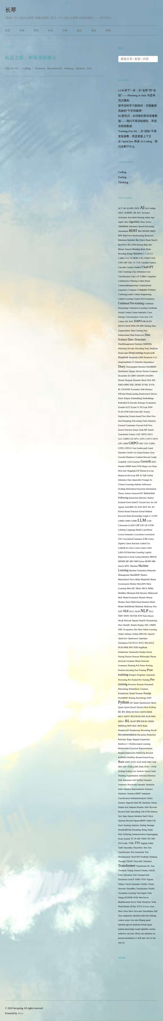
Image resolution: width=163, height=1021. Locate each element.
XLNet (133, 906)
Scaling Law (130, 771)
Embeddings (148, 398)
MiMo (150, 588)
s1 (136, 938)
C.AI (147, 253)
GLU (120, 439)
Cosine (128, 312)
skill (139, 938)
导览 (22, 30)
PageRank (143, 647)
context (121, 920)
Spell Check (148, 816)
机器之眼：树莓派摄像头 (30, 57)
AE (124, 208)
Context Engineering (142, 294)
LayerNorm (147, 530)
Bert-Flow (122, 245)
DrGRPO (149, 376)
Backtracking (138, 235)
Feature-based (135, 416)
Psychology (141, 698)
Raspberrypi (135, 730)
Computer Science (146, 289)
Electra (154, 394)
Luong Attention (142, 557)
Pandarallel (134, 652)
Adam (147, 217)
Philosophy (145, 656)
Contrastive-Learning (138, 308)
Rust (121, 761)
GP (131, 439)
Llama (143, 548)
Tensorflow (138, 848)
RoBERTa (122, 757)
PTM (135, 647)
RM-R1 (144, 721)
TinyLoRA (138, 861)
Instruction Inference (138, 498)
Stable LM (151, 820)
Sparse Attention (135, 816)
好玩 (50, 30)
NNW (126, 615)
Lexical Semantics (126, 534)
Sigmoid (129, 803)
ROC (134, 726)
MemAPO (141, 584)
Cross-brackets (132, 317)
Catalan (130, 267)
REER (149, 712)
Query (153, 703)
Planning (131, 665)
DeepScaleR (149, 353)
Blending (136, 249)
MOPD (148, 561)
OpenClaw (122, 638)
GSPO (152, 443)
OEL (147, 625)
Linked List (145, 543)
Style (120, 834)
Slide (127, 811)
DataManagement (126, 344)
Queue (121, 707)
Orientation (123, 643)
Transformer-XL (143, 866)
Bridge (130, 253)
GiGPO (129, 452)
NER (126, 611)
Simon (154, 803)
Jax (152, 502)
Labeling (122, 530)
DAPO (138, 321)
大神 (64, 30)
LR (146, 525)
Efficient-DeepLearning (128, 394)
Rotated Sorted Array (145, 757)
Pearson (135, 656)
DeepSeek (123, 357)
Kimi (129, 516)
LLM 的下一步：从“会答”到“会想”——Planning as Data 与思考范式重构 (137, 95)
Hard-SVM (136, 466)
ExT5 (128, 407)
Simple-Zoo (123, 807)
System (127, 839)
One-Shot (137, 629)
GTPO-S (128, 448)
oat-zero (130, 933)
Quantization (144, 703)
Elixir (120, 398)
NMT (120, 616)
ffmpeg (69, 68)
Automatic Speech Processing (141, 226)
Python (123, 702)
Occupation (128, 629)
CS (134, 262)
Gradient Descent (142, 457)
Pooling (149, 665)
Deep (147, 348)
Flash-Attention (149, 421)
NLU (151, 611)
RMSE (151, 721)
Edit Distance (146, 389)
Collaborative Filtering (128, 281)
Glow (152, 452)
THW (143, 838)
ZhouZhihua (148, 911)
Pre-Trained (133, 680)
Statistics (135, 825)
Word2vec (146, 902)
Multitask (139, 606)
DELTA (121, 326)
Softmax (154, 811)
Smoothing (135, 811)
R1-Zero (126, 711)
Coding (26, 68)
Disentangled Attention (136, 367)
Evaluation (151, 403)
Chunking (127, 272)
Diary (122, 366)
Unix (135, 875)
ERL (132, 385)
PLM (120, 647)
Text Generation (137, 852)
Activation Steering (136, 217)
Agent (121, 222)
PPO (131, 647)
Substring (127, 834)
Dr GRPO (132, 376)
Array (142, 222)
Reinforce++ (123, 744)
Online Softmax (125, 634)
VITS (143, 879)
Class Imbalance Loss (141, 272)
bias (147, 915)
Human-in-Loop (147, 471)
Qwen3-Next (143, 707)
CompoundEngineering (128, 285)
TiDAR (129, 861)
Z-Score (146, 906)
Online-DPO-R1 (139, 634)
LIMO (128, 520)
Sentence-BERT (134, 793)
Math (137, 579)
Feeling (122, 177)
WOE (135, 897)
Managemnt (123, 575)
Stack (120, 825)
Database (139, 344)
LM (137, 525)
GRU (141, 443)
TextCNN (135, 857)
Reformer (122, 739)
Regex (129, 739)
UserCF (131, 879)
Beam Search (151, 240)
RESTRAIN (136, 716)
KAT (140, 507)
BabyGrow (127, 235)
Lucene (131, 557)
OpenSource (133, 638)
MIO (131, 561)
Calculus (145, 262)
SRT (125, 767)
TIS (148, 839)
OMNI (152, 625)
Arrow (148, 222)
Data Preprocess (137, 335)
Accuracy (146, 213)
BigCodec (148, 245)
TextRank (145, 857)
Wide (139, 902)
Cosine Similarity (139, 312)
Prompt (147, 693)
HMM (128, 466)
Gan (134, 448)
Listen (137, 548)
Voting (121, 897)
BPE (120, 235)
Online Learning (150, 629)
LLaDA (131, 525)
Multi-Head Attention (140, 602)
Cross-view (144, 317)
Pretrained (149, 684)
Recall (154, 730)
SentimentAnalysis (139, 798)
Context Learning (125, 299)
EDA (149, 380)
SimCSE (137, 803)
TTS (137, 843)
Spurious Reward (125, 820)
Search (148, 771)
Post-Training (140, 670)
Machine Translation (138, 570)
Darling (148, 326)
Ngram (135, 620)
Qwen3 (133, 707)
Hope (154, 466)
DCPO (149, 321)
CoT (137, 276)
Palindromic (123, 652)
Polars (142, 665)
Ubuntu (144, 870)
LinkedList (123, 548)
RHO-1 (121, 721)
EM (153, 380)
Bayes (142, 240)
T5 (132, 839)
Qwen (126, 707)
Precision (132, 684)
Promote (139, 693)
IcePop (150, 475)
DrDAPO (141, 376)
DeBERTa (147, 344)
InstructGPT (137, 493)
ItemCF (135, 502)
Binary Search (125, 249)
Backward (149, 235)
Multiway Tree (150, 606)
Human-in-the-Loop (126, 475)
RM (139, 721)
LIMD (121, 521)
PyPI (149, 698)
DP (137, 326)
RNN (129, 726)
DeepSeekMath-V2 (126, 362)
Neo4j (120, 620)
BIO (140, 231)
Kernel (121, 511)
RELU (121, 716)
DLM (128, 326)
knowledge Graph (132, 929)
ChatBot (137, 267)
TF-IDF (137, 839)
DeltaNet (139, 362)
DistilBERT (151, 367)
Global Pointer (143, 452)
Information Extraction (135, 489)
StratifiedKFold (125, 830)
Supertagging (152, 834)
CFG (141, 258)
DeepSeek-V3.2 (150, 357)
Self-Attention (125, 780)
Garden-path (142, 448)
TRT (153, 839)
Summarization (139, 834)
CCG (127, 258)
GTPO (121, 448)
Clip (133, 276)
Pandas (142, 652)
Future (132, 434)
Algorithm (133, 221)
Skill (147, 807)
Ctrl (151, 317)
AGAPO (130, 208)
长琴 (10, 10)
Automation (123, 231)
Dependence (148, 362)
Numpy (141, 625)
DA (126, 321)
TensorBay (128, 848)
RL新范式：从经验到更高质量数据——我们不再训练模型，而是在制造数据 (138, 121)
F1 (138, 407)
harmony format (140, 924)
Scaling (121, 771)
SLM (144, 762)
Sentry (150, 798)
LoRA (149, 548)
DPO (142, 326)
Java (148, 502)
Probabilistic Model (126, 693)
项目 (93, 30)
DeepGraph (123, 353)
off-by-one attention (143, 933)
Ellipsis (127, 398)
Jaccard (142, 502)
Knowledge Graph (140, 516)
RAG (137, 712)
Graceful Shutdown (126, 457)
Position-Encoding (126, 670)
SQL (154, 762)
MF (127, 561)
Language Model (134, 530)
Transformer (127, 866)
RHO (153, 716)
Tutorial (137, 870)
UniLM (151, 870)
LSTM (151, 525)
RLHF (133, 721)
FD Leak (143, 407)
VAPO (138, 879)
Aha (126, 222)
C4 (151, 253)
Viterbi (151, 888)
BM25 (153, 231)
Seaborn (140, 771)
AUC (139, 213)
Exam (133, 407)
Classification (124, 276)
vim (120, 943)
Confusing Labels (125, 294)
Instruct (128, 493)
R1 (119, 711)
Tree (153, 866)
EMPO (126, 385)
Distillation (123, 371)
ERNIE (138, 385)
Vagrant (149, 879)
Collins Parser (144, 281)
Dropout (128, 380)
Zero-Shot (128, 911)
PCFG (141, 643)
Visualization (142, 888)
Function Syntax (132, 430)
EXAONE (125, 389)
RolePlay (131, 757)
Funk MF (143, 430)
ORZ (120, 629)
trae (154, 938)
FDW (150, 407)
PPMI (125, 647)
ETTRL (145, 385)
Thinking (123, 182)
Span (124, 816)
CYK (138, 262)
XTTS (139, 906)
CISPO (147, 258)
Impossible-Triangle (140, 480)
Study (150, 830)
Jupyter (121, 507)
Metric (138, 588)
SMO (149, 762)
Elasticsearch (144, 394)
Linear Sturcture (132, 543)
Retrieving (140, 753)
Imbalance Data (125, 480)
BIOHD (146, 231)
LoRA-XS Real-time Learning (131, 552)
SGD (139, 762)
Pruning (132, 698)
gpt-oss (129, 924)
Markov (144, 575)
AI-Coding (150, 208)
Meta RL (131, 588)
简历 (36, 30)
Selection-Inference (147, 775)
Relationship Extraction (128, 748)
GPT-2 (143, 439)
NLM (137, 611)
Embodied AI (124, 403)
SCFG (133, 762)
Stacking (127, 825)
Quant (136, 703)
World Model (123, 906)
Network (127, 620)
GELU (150, 434)
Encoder (133, 403)
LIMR (134, 521)
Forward (139, 425)
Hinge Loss (147, 466)
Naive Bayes (148, 616)
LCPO (154, 516)
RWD (140, 726)
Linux (131, 548)
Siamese (121, 803)
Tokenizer (147, 861)
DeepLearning (136, 353)
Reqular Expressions (127, 753)
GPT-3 (149, 439)
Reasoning (145, 730)
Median (133, 584)
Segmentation (132, 775)
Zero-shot (138, 911)
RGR (148, 716)
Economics (135, 389)
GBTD (144, 434)
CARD (121, 258)
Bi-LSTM (132, 245)
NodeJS (142, 620)
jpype (150, 924)
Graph (153, 457)
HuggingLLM (133, 471)
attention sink (139, 915)
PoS (137, 665)
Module (142, 597)
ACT (120, 208)
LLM (142, 520)
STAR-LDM (132, 767)
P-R (130, 643)
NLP (144, 611)
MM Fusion (139, 561)
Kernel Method (145, 511)
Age (153, 217)
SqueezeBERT (139, 820)
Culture (121, 321)
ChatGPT (147, 267)
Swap (120, 839)
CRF (125, 262)
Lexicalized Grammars (132, 539)
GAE (138, 434)
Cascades (122, 267)
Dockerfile (122, 376)
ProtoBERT (123, 698)
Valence (121, 884)
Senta (120, 789)
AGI (137, 208)
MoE (120, 597)
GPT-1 (136, 439)
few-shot (134, 920)
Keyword (122, 516)
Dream (121, 380)
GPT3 (155, 439)
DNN (133, 326)
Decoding (139, 348)
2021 (8, 47)
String (144, 830)
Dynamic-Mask (139, 380)
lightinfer (145, 929)
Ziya (120, 915)
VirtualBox (131, 888)
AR (134, 213)
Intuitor (151, 498)
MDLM (153, 557)
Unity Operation (125, 875)
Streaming (136, 830)
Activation (122, 217)
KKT (145, 507)
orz (154, 933)
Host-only (122, 471)
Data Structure (137, 339)
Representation (145, 748)
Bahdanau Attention (126, 240)
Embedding (136, 398)
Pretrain (140, 684)
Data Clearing (137, 330)
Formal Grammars (127, 425)
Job (155, 502)
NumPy (126, 625)
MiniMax (122, 593)
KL (149, 507)
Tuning (130, 870)
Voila (149, 893)
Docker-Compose (150, 371)
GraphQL (122, 462)
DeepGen (154, 348)
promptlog (129, 938)
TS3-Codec (123, 843)
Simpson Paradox (136, 807)
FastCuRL (138, 412)
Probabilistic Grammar (138, 689)
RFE (143, 716)
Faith (131, 412)
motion (81, 68)
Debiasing (122, 348)
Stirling (143, 825)
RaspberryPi (55, 68)
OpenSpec (143, 638)
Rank (145, 726)
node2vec (122, 933)
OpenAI (151, 634)
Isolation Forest (125, 502)
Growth (146, 461)
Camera (41, 68)
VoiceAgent (142, 893)
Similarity (146, 803)
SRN (120, 767)
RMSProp (122, 726)
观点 (79, 30)
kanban (121, 929)
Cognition (151, 276)
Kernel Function (131, 511)
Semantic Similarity (146, 784)
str (151, 938)
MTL (127, 566)
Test (145, 848)
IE (141, 475)
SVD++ (147, 767)
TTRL (131, 843)
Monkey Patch (124, 602)
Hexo (20, 1013)
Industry (138, 484)
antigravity (127, 915)
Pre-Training (144, 680)
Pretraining (123, 689)
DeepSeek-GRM (136, 357)
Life (145, 538)
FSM (126, 412)
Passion (128, 656)
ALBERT (128, 213)
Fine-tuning (137, 421)
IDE (137, 475)
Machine (134, 566)
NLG (131, 611)
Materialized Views (126, 579)
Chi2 (120, 272)
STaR (141, 767)
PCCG (135, 643)
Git (134, 452)
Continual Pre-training (131, 303)
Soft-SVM (145, 811)
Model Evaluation (130, 597)
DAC (131, 321)
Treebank (122, 870)
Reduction (151, 735)
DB (144, 321)
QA (131, 703)
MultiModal (129, 606)
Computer (132, 290)
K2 (136, 507)
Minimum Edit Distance (137, 593)
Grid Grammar (133, 462)
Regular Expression (141, 739)
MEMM (121, 561)
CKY (153, 258)
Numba (134, 625)
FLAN (121, 412)
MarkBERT (135, 575)
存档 (108, 30)
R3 (133, 712)
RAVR (143, 712)
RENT (127, 716)
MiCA (145, 588)
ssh (147, 938)
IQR (144, 475)
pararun (121, 938)
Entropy (142, 402)
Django (132, 371)
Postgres (132, 675)
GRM (125, 443)
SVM (153, 767)
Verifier (144, 884)
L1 (150, 516)
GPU (120, 443)
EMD (120, 385)
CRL (130, 262)
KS (153, 507)
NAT (120, 611)
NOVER (133, 616)
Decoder (131, 348)
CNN (120, 262)
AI (142, 207)
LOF (142, 525)
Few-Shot (146, 416)
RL (127, 721)
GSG (146, 443)
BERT (133, 230)
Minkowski (153, 593)
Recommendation (127, 734)
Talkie (150, 843)
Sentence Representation (134, 789)
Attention (123, 226)
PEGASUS (149, 643)
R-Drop (152, 707)
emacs (127, 920)
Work (153, 902)
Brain (143, 249)
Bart (137, 240)
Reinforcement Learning (139, 744)
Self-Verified (137, 780)
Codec (143, 276)
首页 (7, 30)
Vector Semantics (132, 884)
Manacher (151, 570)
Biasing (139, 245)
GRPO (133, 443)
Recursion (141, 735)
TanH (120, 848)
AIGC (121, 213)
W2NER (128, 897)
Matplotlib (145, 579)
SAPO (127, 762)
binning (153, 915)
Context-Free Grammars (144, 299)
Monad (149, 597)
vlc (90, 68)
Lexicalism (139, 534)
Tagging (144, 843)
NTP (140, 616)
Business (137, 253)
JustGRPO (129, 507)
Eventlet (121, 407)
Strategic (151, 825)
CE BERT (134, 258)
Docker (139, 371)
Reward (149, 753)
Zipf (155, 911)
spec (144, 938)
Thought (122, 861)
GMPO (126, 439)
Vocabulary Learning (127, 893)
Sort (120, 816)
